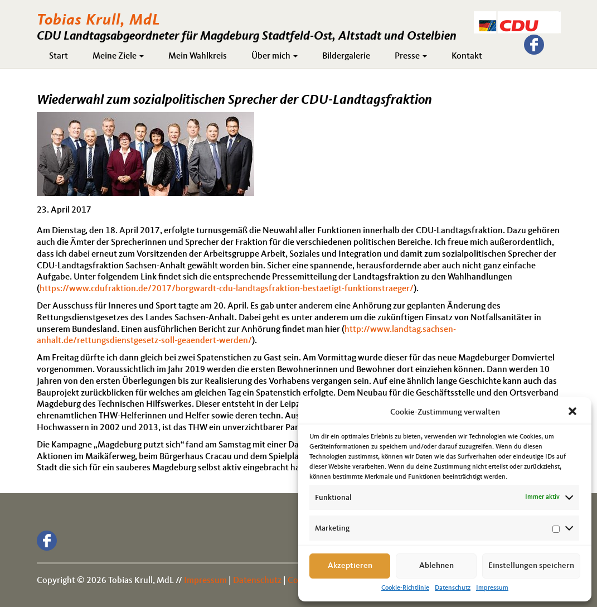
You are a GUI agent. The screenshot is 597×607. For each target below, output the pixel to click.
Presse (411, 56)
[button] (573, 412)
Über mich (274, 56)
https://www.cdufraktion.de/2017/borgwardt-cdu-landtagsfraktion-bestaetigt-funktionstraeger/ (227, 289)
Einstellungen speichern (531, 566)
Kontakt (467, 56)
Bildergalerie (346, 56)
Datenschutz (452, 588)
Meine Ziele (118, 56)
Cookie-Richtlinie (405, 588)
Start (58, 56)
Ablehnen (436, 566)
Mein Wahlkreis (197, 56)
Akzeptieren (350, 566)
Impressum (492, 588)
